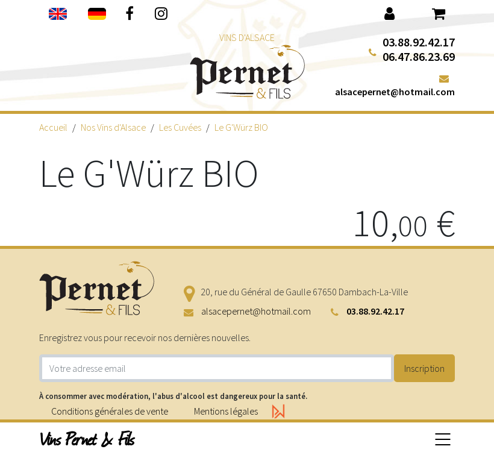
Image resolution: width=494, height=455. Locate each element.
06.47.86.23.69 (419, 56)
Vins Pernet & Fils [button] (87, 439)
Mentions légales (226, 411)
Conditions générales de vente (109, 411)
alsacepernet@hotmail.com (395, 92)
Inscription (424, 368)
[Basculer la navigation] (443, 438)
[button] (389, 12)
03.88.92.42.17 (419, 41)
